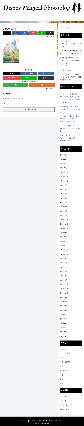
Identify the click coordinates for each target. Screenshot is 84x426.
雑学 (61, 383)
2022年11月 (64, 224)
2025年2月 (63, 155)
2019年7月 (63, 332)
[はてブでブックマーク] (24, 33)
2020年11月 (64, 289)
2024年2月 (63, 168)
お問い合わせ (24, 420)
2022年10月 (64, 228)
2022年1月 (63, 250)
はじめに (63, 349)
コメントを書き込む (28, 109)
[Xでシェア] (7, 33)
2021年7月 (63, 263)
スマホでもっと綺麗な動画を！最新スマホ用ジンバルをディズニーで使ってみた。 (70, 96)
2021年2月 (63, 276)
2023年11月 (64, 176)
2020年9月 (63, 297)
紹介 (61, 379)
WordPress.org (65, 409)
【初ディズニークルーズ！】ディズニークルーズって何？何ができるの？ (70, 43)
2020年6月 (63, 310)
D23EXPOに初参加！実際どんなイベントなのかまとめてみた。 (71, 52)
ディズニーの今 (65, 353)
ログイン (63, 396)
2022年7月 (63, 241)
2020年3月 (63, 323)
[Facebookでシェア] (16, 33)
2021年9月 (63, 258)
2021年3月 (63, 271)
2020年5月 (63, 314)
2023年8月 (63, 189)
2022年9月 (63, 233)
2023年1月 (63, 215)
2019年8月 (63, 327)
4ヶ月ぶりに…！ (65, 70)
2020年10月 (64, 293)
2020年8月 (63, 302)
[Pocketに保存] (33, 33)
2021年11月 (64, 254)
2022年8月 (63, 237)
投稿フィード (64, 401)
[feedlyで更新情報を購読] (15, 85)
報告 (61, 366)
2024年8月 (63, 159)
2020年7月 (63, 306)
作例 (61, 357)
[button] (50, 33)
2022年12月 (64, 220)
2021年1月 (63, 280)
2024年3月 (63, 163)
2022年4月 (63, 245)
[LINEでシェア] (41, 33)
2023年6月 (63, 194)
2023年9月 (63, 185)
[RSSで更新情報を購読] (42, 85)
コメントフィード (66, 405)
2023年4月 (63, 202)
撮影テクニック (65, 370)
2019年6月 (63, 336)
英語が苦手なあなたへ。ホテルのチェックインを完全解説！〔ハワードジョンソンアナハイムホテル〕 (70, 62)
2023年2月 (63, 211)
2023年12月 (64, 172)
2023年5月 (63, 198)
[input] (71, 28)
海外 (61, 375)
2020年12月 (64, 284)
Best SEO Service (66, 121)
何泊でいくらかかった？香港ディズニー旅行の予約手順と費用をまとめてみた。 (70, 77)
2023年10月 (64, 181)
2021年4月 (63, 267)
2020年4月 (63, 319)
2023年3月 (63, 207)
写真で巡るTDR (65, 362)
